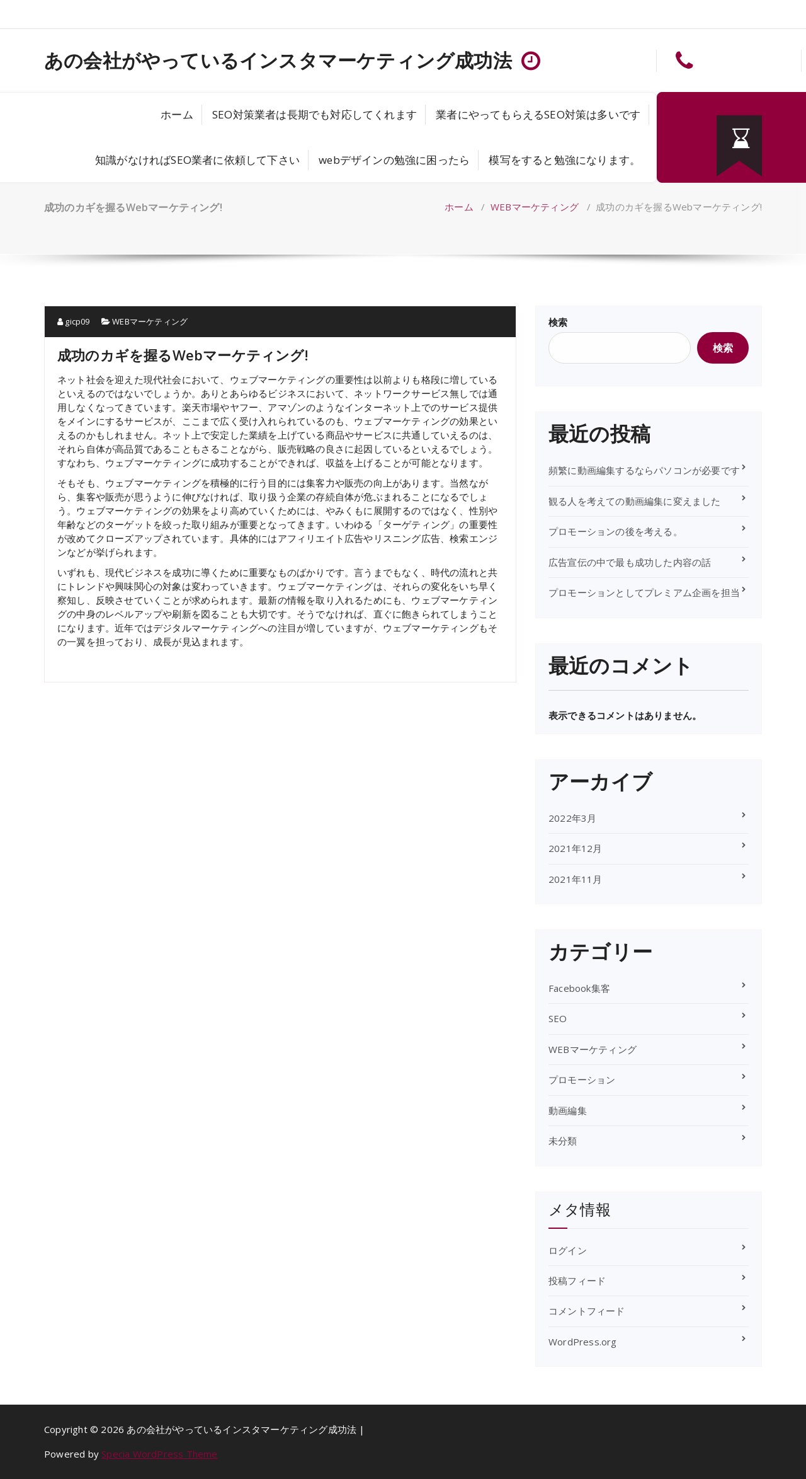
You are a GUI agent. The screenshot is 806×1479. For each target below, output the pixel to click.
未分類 (562, 1140)
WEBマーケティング (535, 206)
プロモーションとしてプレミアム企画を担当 (644, 592)
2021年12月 (575, 848)
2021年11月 (575, 879)
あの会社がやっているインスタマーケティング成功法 (278, 60)
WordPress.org (582, 1341)
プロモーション (581, 1079)
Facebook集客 (579, 988)
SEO (557, 1018)
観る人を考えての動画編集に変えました (634, 501)
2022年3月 (572, 818)
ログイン (567, 1250)
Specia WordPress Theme (159, 1453)
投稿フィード (577, 1280)
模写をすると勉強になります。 (564, 160)
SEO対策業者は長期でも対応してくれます (314, 114)
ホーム (177, 114)
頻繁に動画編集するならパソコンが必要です (644, 470)
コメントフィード (586, 1310)
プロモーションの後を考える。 (615, 531)
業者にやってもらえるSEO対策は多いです (538, 114)
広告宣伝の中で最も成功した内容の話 (629, 562)
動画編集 (567, 1110)
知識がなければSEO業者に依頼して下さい (197, 160)
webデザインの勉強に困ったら (394, 160)
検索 (557, 322)
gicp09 (73, 321)
